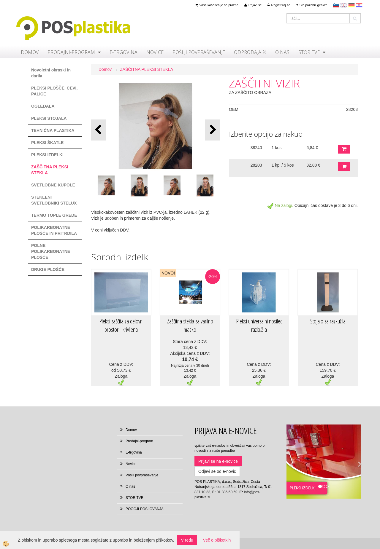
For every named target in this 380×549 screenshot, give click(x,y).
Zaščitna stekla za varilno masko (190, 325)
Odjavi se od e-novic (217, 471)
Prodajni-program (71, 52)
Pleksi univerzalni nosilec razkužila (259, 325)
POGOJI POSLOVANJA (145, 509)
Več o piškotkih (217, 540)
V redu (187, 540)
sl (336, 5)
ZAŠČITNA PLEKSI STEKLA (146, 69)
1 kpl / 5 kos (283, 165)
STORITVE (309, 52)
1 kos (276, 147)
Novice (155, 52)
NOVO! (168, 273)
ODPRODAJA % (250, 52)
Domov (30, 52)
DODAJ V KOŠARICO (344, 149)
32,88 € (313, 165)
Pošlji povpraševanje (198, 52)
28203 (256, 165)
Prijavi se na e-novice (218, 461)
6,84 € (312, 147)
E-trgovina (123, 52)
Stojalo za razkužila (328, 321)
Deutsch (351, 5)
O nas (282, 52)
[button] (212, 130)
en (344, 5)
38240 (256, 147)
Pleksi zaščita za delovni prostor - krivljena (121, 325)
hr (359, 5)
